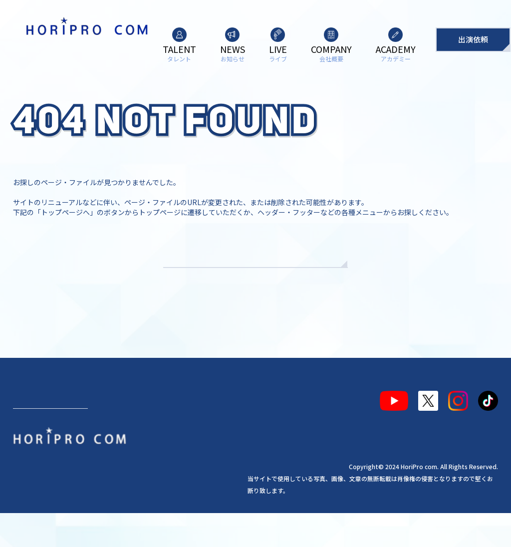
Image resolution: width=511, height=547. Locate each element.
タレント (37, 431)
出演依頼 (473, 39)
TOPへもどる (255, 284)
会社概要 (172, 431)
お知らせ (84, 431)
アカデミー (223, 431)
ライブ (128, 431)
